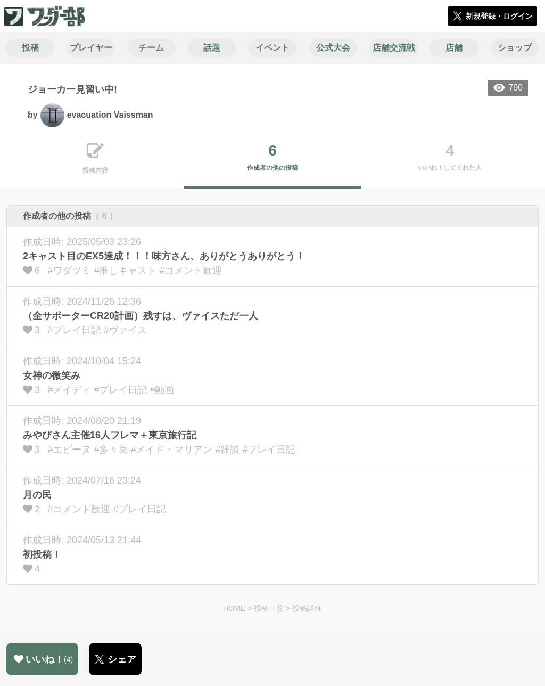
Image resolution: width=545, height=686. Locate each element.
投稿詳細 (307, 608)
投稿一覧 (269, 608)
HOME (234, 608)
